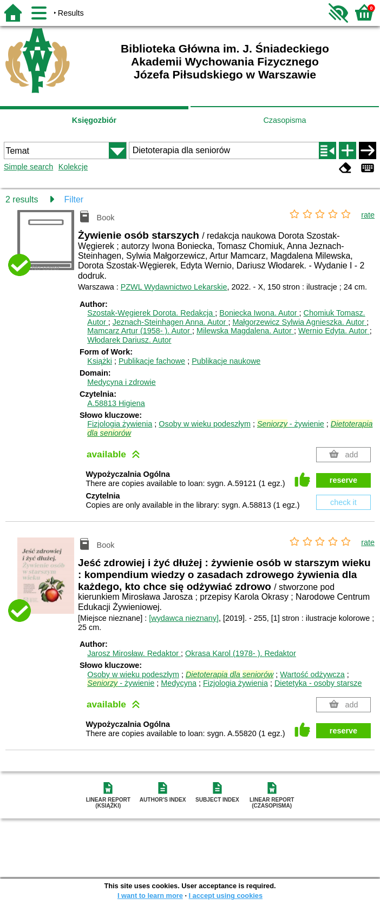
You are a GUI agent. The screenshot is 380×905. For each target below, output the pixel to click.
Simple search (28, 166)
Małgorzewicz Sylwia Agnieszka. (299, 322)
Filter (74, 199)
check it (343, 502)
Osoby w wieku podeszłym (205, 423)
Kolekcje (73, 166)
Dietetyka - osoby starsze (318, 683)
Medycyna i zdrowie (121, 382)
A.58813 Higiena (116, 403)
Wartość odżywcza (312, 674)
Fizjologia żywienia (119, 423)
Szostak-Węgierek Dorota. (151, 313)
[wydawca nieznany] (184, 618)
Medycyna (178, 683)
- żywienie (290, 423)
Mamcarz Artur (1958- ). (139, 330)
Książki (99, 361)
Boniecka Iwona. (259, 313)
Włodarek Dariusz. (129, 340)
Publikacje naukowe (226, 361)
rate (368, 215)
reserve (343, 480)
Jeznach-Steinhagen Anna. (170, 322)
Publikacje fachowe (152, 361)
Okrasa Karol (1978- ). (240, 653)
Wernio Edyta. (334, 330)
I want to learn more (150, 895)
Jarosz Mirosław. (134, 653)
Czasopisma (284, 120)
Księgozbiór (94, 120)
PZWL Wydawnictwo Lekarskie (174, 287)
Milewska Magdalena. (245, 330)
